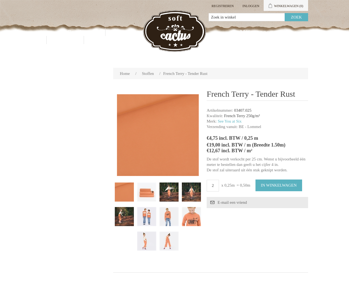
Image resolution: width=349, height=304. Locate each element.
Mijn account (260, 32)
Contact (65, 40)
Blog (98, 40)
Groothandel (131, 32)
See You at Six (230, 121)
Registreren (223, 6)
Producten (83, 32)
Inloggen (250, 6)
